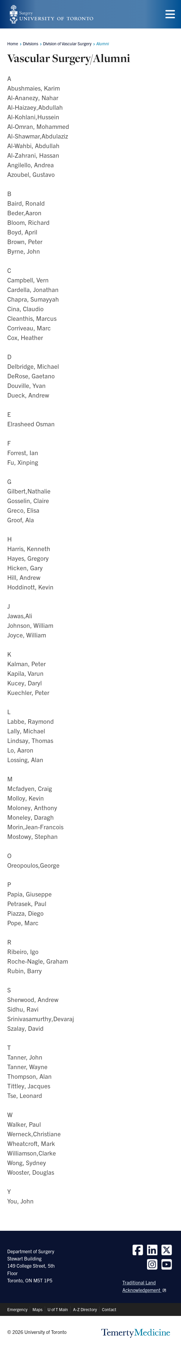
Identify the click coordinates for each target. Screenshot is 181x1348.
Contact (109, 1309)
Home (12, 43)
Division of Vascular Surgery (67, 43)
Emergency (17, 1309)
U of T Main (58, 1309)
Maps (37, 1309)
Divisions (30, 43)
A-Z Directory (85, 1309)
